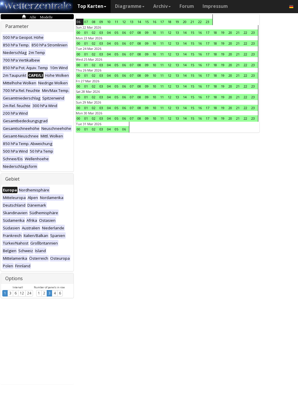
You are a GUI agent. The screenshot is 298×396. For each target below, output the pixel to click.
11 (116, 22)
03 (101, 32)
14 (139, 22)
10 (109, 22)
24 (29, 293)
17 (162, 22)
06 (78, 22)
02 (93, 32)
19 (177, 22)
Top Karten (91, 6)
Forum (187, 6)
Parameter (17, 26)
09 (101, 22)
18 (169, 22)
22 (200, 22)
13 (131, 22)
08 (93, 22)
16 (154, 22)
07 (86, 22)
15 (147, 22)
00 (78, 32)
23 (207, 22)
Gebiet (12, 179)
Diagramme (129, 6)
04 (109, 32)
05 (116, 32)
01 (86, 32)
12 (22, 293)
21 (192, 22)
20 (185, 22)
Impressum (215, 6)
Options (14, 278)
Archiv (162, 6)
